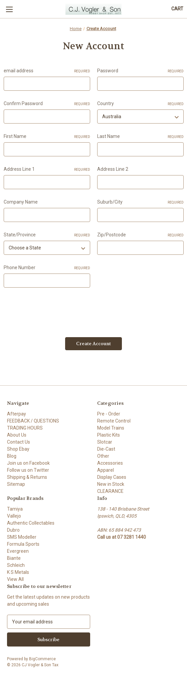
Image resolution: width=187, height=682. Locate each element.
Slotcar (104, 442)
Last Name (140, 137)
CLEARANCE (110, 491)
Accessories (110, 463)
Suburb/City (140, 202)
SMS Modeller (21, 537)
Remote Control (114, 421)
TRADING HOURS (25, 428)
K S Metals (18, 572)
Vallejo (14, 516)
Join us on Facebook (28, 463)
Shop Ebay (18, 449)
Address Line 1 (47, 169)
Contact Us (18, 442)
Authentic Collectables (30, 523)
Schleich (16, 565)
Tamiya (15, 509)
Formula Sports (23, 544)
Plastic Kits (108, 435)
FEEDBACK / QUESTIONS (33, 421)
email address (47, 71)
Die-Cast (106, 449)
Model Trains (110, 428)
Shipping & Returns (27, 477)
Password (140, 71)
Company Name (21, 202)
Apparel (105, 470)
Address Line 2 (112, 169)
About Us (16, 435)
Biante (14, 558)
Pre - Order (108, 413)
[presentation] (54, 310)
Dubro (13, 530)
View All (15, 579)
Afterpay (16, 413)
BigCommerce (42, 659)
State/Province (47, 235)
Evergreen (18, 551)
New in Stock (110, 484)
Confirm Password (47, 104)
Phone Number (47, 268)
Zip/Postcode (140, 235)
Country (140, 104)
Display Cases (111, 477)
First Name (47, 137)
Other (103, 456)
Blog (11, 456)
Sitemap (16, 484)
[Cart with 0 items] (177, 9)
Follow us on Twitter (28, 470)
